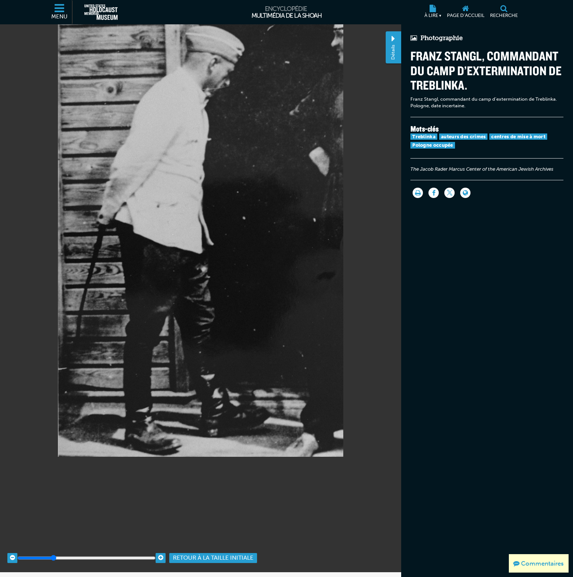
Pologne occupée (432, 145)
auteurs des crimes (463, 136)
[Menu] (60, 12)
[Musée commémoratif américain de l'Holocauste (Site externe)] (101, 12)
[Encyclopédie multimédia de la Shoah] (287, 12)
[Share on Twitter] (449, 193)
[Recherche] (503, 12)
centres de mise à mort (518, 136)
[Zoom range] (86, 552)
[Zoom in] (161, 552)
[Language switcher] (465, 193)
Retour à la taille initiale (213, 552)
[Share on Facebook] (433, 193)
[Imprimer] (418, 193)
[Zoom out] (12, 552)
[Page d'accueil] (465, 12)
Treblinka (423, 136)
